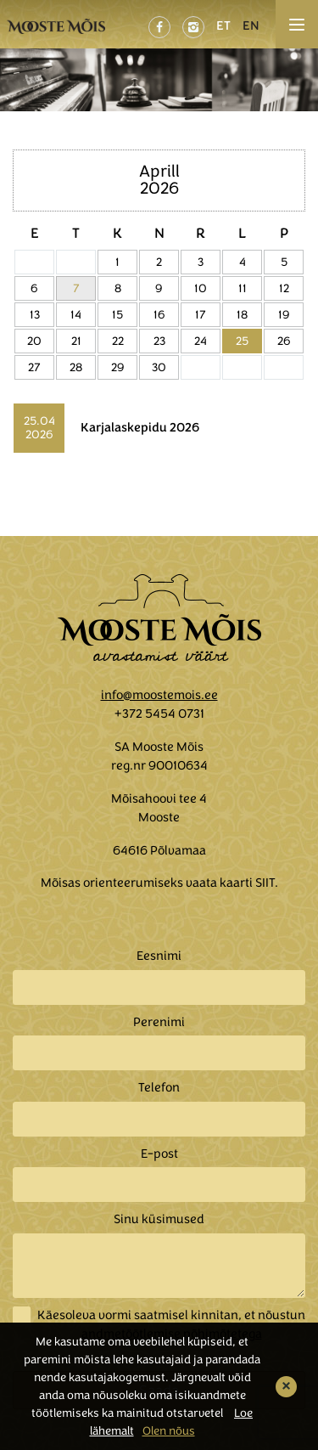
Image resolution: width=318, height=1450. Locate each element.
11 (242, 288)
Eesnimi (159, 955)
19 (284, 315)
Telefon (159, 1087)
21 (76, 341)
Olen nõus (168, 1431)
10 (200, 288)
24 (200, 341)
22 (118, 341)
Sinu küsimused (159, 1218)
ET (223, 25)
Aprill (159, 171)
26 (284, 341)
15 (117, 315)
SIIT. (266, 882)
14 (75, 315)
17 (200, 315)
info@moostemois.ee (159, 694)
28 (76, 367)
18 (242, 315)
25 (242, 341)
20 (34, 341)
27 (34, 367)
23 (159, 341)
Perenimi (159, 1021)
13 (35, 315)
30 (159, 367)
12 (284, 288)
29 (118, 367)
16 (159, 315)
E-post (159, 1153)
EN (251, 25)
